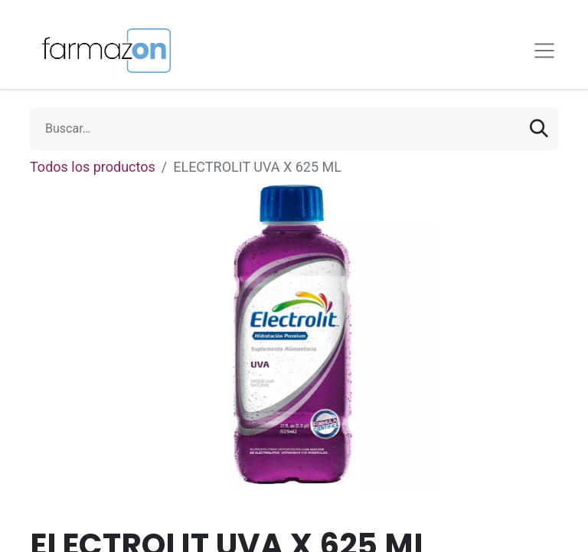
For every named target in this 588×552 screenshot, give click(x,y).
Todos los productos (92, 167)
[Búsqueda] (539, 128)
